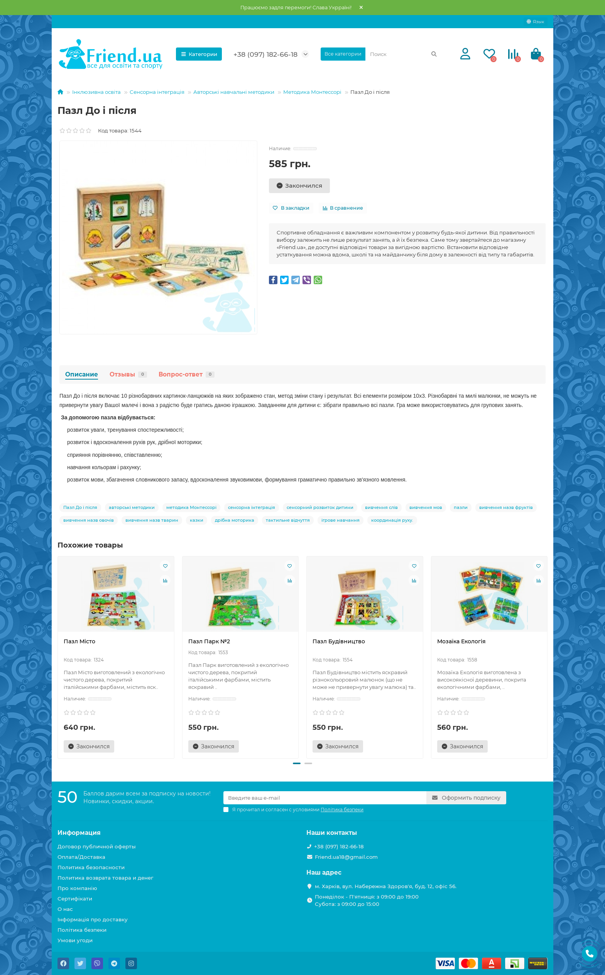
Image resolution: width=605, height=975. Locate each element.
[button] (297, 763)
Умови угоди (75, 940)
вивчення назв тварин (151, 520)
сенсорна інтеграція (251, 507)
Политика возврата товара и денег (105, 878)
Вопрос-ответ (187, 374)
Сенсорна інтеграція (157, 92)
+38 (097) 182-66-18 (265, 54)
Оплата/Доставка (81, 857)
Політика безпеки (81, 930)
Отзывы (128, 374)
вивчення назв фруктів (506, 507)
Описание (81, 374)
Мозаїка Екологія (461, 641)
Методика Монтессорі (312, 92)
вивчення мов (425, 507)
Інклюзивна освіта (96, 92)
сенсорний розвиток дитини (320, 507)
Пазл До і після (80, 507)
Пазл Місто (79, 641)
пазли (461, 507)
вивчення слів (381, 507)
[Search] (403, 54)
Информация (79, 832)
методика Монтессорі (191, 507)
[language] (536, 21)
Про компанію (77, 888)
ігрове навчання (340, 520)
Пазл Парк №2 (209, 641)
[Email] (324, 797)
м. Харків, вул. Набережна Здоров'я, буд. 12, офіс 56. (385, 886)
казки (196, 520)
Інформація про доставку (92, 919)
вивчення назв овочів (88, 520)
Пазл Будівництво (339, 641)
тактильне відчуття (288, 520)
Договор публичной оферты (96, 846)
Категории (199, 54)
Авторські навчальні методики (233, 92)
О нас (65, 909)
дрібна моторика (234, 520)
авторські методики (132, 507)
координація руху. (392, 520)
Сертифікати (74, 898)
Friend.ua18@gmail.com (346, 857)
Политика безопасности (91, 867)
